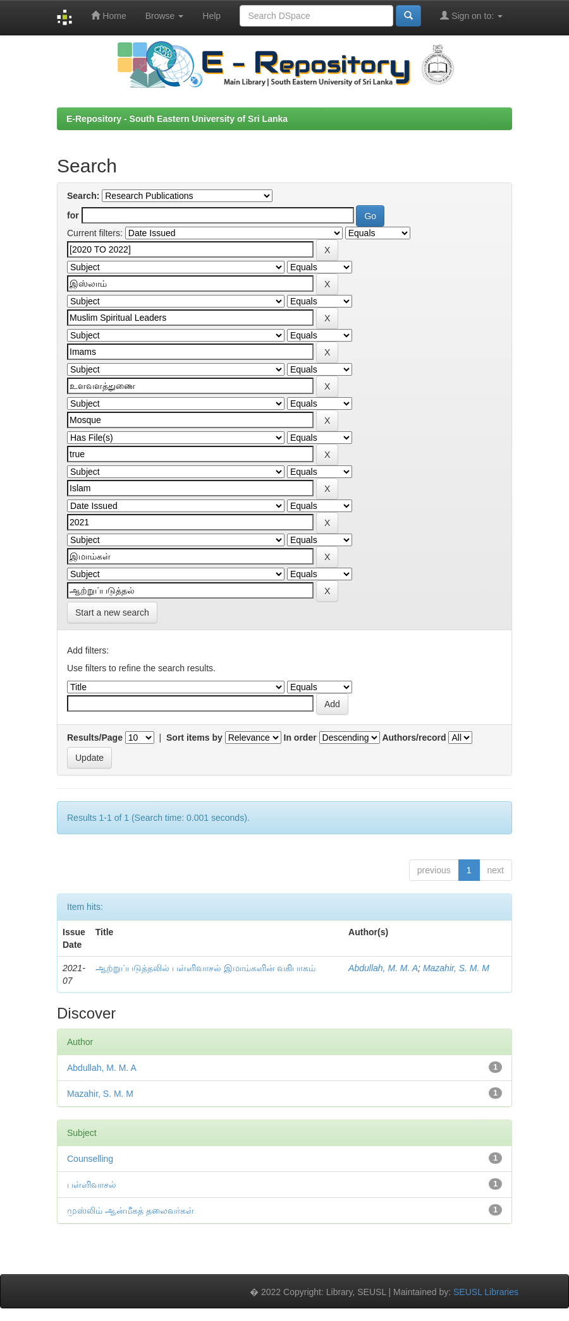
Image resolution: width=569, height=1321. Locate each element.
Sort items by (194, 737)
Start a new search (112, 612)
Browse (164, 16)
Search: (83, 196)
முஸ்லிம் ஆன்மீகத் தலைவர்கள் (130, 1210)
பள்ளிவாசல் (91, 1185)
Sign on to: (471, 15)
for (73, 215)
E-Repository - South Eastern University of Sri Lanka (177, 119)
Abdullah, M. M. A (383, 968)
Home (108, 15)
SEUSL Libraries (485, 1292)
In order (300, 737)
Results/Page (95, 737)
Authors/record (414, 737)
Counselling (90, 1159)
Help (211, 16)
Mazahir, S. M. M (456, 968)
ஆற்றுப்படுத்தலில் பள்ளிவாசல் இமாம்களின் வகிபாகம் (205, 968)
